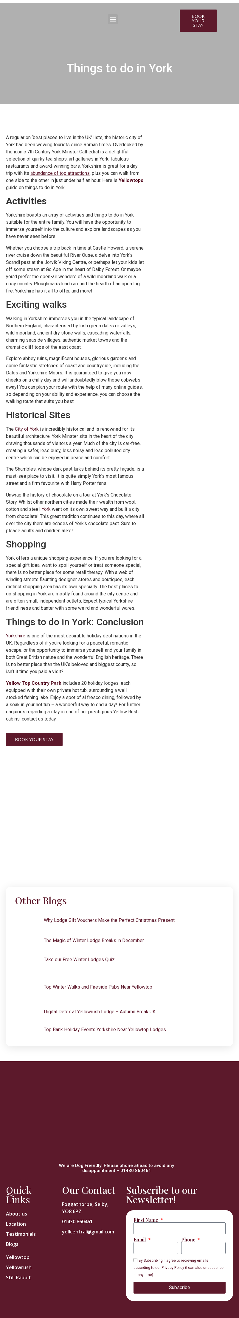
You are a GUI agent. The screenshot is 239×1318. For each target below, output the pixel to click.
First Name (146, 1220)
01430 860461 (135, 1170)
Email (140, 1239)
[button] (113, 19)
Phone (189, 1239)
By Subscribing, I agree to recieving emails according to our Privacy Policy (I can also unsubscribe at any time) (179, 1268)
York (46, 509)
